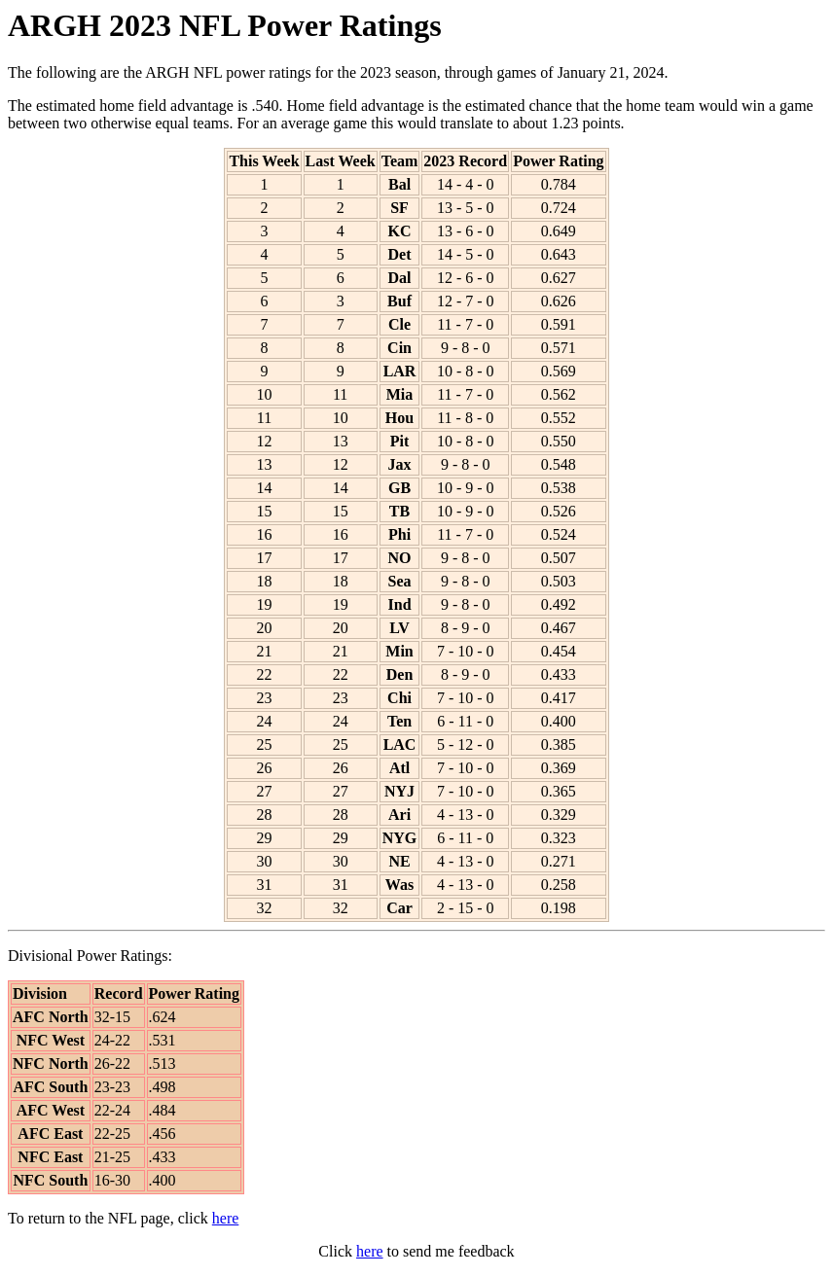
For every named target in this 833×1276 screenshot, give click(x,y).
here (225, 1218)
